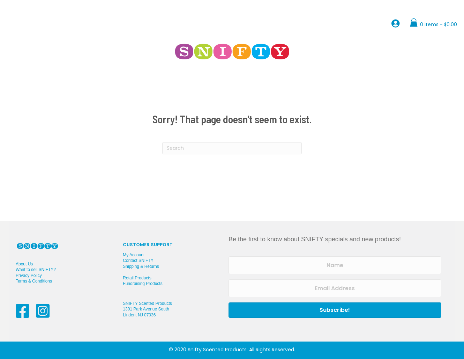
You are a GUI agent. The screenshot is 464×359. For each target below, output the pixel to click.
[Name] (335, 265)
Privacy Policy (29, 275)
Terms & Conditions (34, 281)
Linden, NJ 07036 (139, 315)
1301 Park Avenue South (146, 309)
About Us (24, 264)
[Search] (232, 148)
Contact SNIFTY (138, 260)
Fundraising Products (142, 283)
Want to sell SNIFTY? (36, 269)
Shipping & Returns (141, 266)
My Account (133, 254)
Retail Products (137, 278)
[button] (335, 310)
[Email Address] (335, 288)
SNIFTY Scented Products (147, 303)
